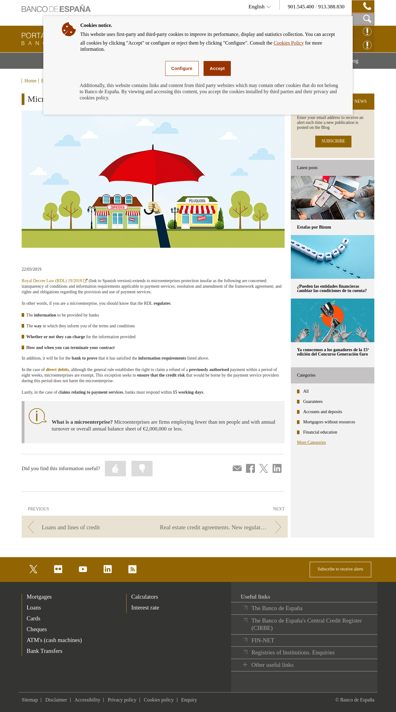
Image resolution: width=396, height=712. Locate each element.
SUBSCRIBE (333, 141)
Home (30, 80)
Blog (360, 63)
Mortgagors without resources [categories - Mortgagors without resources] (329, 422)
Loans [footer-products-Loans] (34, 607)
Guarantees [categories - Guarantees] (313, 401)
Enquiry (189, 699)
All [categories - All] (306, 391)
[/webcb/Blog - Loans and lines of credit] (87, 527)
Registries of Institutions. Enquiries (293, 652)
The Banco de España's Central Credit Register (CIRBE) (307, 624)
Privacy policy (122, 699)
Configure (182, 68)
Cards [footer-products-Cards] (33, 618)
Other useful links (273, 665)
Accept (217, 68)
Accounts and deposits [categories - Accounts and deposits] (322, 411)
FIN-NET (263, 640)
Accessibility (88, 699)
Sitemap (30, 699)
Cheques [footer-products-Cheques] (37, 629)
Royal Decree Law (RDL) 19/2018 (55, 280)
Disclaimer (56, 699)
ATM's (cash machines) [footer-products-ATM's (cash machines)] (54, 640)
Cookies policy (159, 699)
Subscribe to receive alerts (340, 569)
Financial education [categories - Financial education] (320, 432)
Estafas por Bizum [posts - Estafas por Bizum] (314, 227)
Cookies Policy (289, 43)
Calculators (144, 596)
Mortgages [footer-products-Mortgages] (39, 596)
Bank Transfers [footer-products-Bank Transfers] (44, 651)
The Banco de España (277, 608)
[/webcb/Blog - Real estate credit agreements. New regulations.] (222, 527)
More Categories (311, 442)
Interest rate (145, 607)
